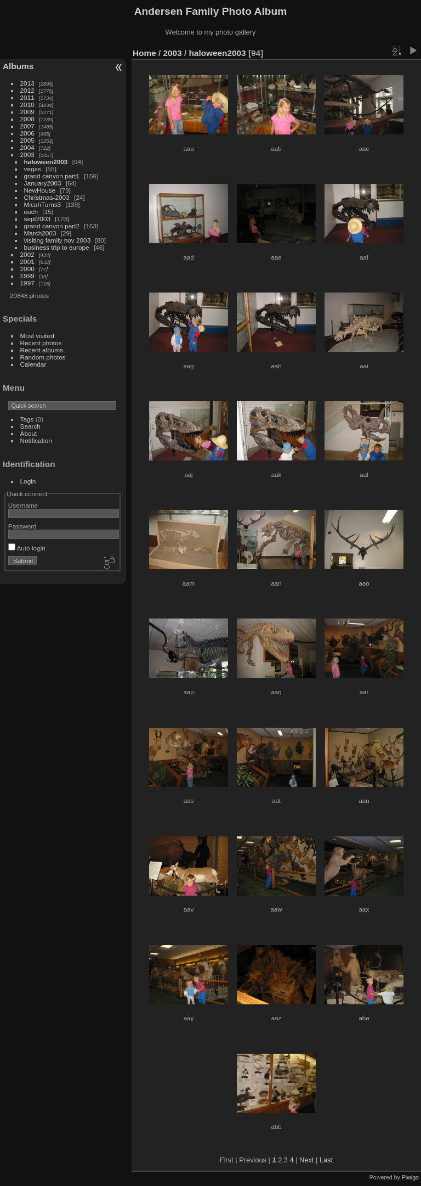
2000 (27, 268)
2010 (27, 104)
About (28, 433)
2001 (27, 261)
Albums (18, 66)
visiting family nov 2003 (57, 240)
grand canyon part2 (51, 225)
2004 (27, 147)
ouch (31, 211)
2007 (27, 126)
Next (306, 1160)
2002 (27, 254)
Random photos (43, 357)
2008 (27, 118)
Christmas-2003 (47, 197)
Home (144, 53)
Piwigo (410, 1177)
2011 (27, 97)
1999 (27, 275)
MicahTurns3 (42, 204)
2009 (27, 111)
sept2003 (37, 218)
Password (22, 526)
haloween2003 (46, 161)
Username (23, 505)
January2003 (42, 183)
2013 (27, 83)
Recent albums (41, 349)
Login (28, 481)
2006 (27, 133)
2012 (27, 90)
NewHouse (40, 190)
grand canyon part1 (51, 175)
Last (326, 1160)
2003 (27, 154)
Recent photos (41, 342)
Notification (36, 440)
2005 (27, 140)
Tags (27, 419)
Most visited (37, 335)
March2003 (40, 233)
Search (30, 426)
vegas (32, 168)
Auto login (26, 548)
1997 (27, 282)
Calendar (33, 364)
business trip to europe (56, 247)
